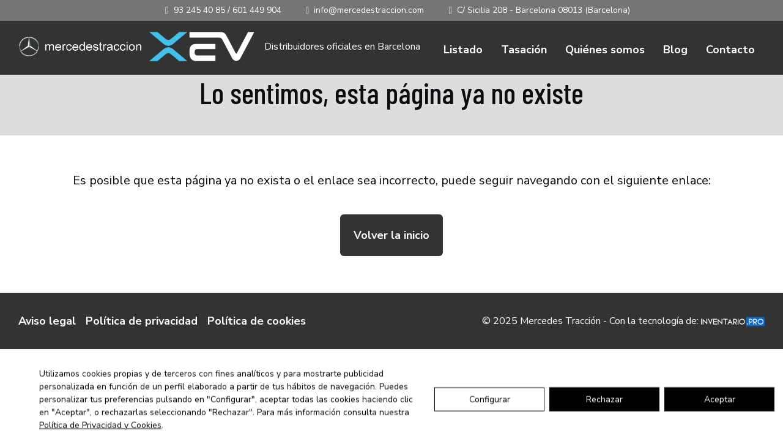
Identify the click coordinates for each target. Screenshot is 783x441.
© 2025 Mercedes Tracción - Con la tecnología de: (623, 321)
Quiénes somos (605, 49)
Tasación (524, 49)
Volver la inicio (391, 235)
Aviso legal (47, 321)
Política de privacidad (142, 321)
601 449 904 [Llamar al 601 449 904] (256, 10)
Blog (675, 49)
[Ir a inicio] (80, 47)
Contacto (730, 49)
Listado (463, 49)
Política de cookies (256, 321)
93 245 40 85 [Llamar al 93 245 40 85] (199, 10)
